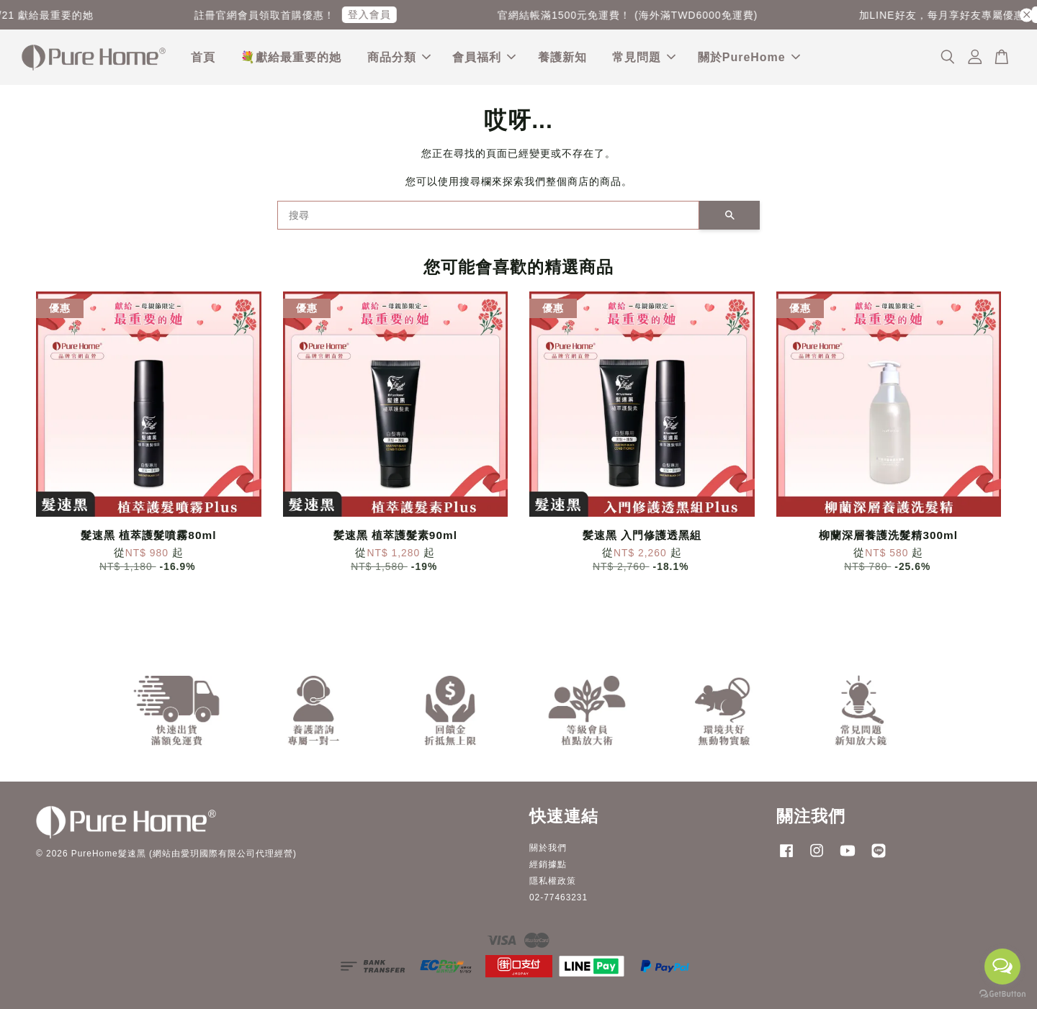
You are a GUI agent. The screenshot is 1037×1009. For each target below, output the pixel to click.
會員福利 (484, 57)
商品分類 (399, 57)
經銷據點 (548, 864)
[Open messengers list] (1002, 967)
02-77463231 (558, 897)
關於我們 (548, 848)
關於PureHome (749, 57)
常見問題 (643, 57)
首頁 (203, 57)
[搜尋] (488, 216)
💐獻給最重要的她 (291, 57)
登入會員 (381, 14)
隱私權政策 (552, 881)
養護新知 (562, 57)
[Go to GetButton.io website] (1002, 994)
